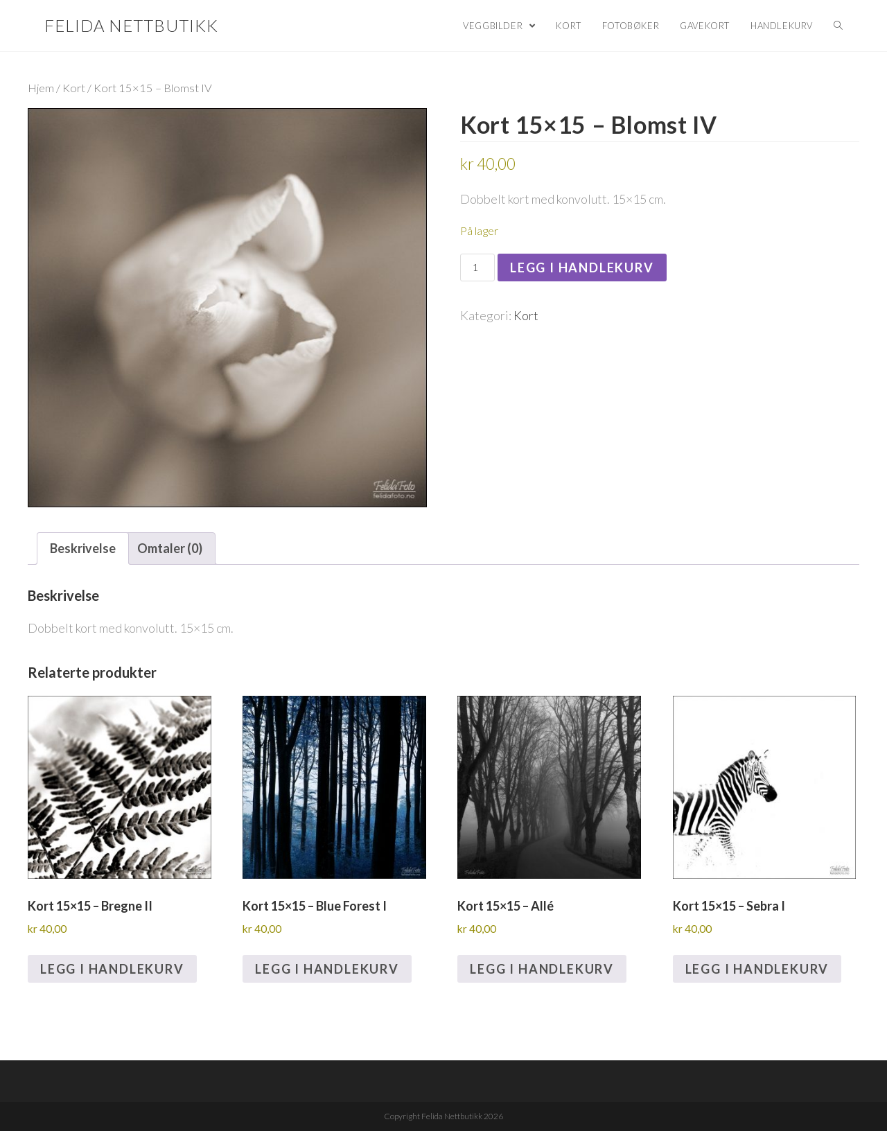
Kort (73, 88)
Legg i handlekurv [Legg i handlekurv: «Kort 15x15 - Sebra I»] (757, 968)
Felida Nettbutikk (131, 25)
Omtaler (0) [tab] (169, 548)
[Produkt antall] (477, 267)
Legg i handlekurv (582, 267)
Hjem (41, 88)
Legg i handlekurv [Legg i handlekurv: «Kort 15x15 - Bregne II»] (112, 968)
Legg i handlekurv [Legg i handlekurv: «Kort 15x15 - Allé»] (542, 968)
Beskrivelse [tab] (83, 548)
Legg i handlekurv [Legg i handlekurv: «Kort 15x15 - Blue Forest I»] (327, 968)
